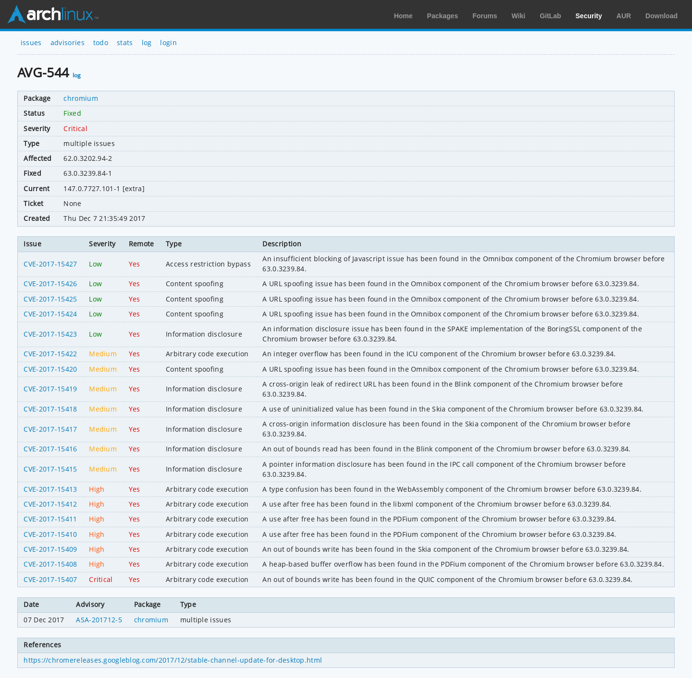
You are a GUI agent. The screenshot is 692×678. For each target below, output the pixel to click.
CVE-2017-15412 (50, 503)
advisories (67, 42)
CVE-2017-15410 (50, 534)
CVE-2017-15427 (50, 263)
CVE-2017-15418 (50, 408)
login (168, 42)
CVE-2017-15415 (50, 468)
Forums (484, 16)
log (147, 42)
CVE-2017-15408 (50, 564)
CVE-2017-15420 (50, 369)
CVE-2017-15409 (50, 549)
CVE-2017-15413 (50, 489)
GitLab (550, 16)
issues (31, 42)
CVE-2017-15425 (50, 298)
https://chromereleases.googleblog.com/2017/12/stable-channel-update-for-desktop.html (173, 660)
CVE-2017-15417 (50, 429)
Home (403, 16)
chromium (80, 98)
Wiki (519, 16)
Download (661, 16)
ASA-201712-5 (99, 619)
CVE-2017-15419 (50, 388)
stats (125, 42)
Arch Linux (53, 14)
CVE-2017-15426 (50, 283)
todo (100, 42)
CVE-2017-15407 (50, 579)
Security (589, 16)
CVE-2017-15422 (50, 353)
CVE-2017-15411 (50, 518)
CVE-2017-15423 (50, 334)
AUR (624, 16)
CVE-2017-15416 (50, 448)
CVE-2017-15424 (50, 313)
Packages (442, 16)
